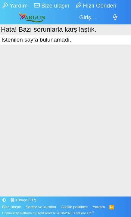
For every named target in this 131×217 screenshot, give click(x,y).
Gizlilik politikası (74, 207)
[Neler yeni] (115, 17)
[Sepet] (105, 17)
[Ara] (126, 17)
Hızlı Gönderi (96, 5)
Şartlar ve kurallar (41, 207)
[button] (4, 200)
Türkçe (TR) (23, 200)
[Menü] (7, 18)
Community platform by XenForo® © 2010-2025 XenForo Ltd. (48, 213)
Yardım (15, 5)
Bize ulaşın (51, 5)
